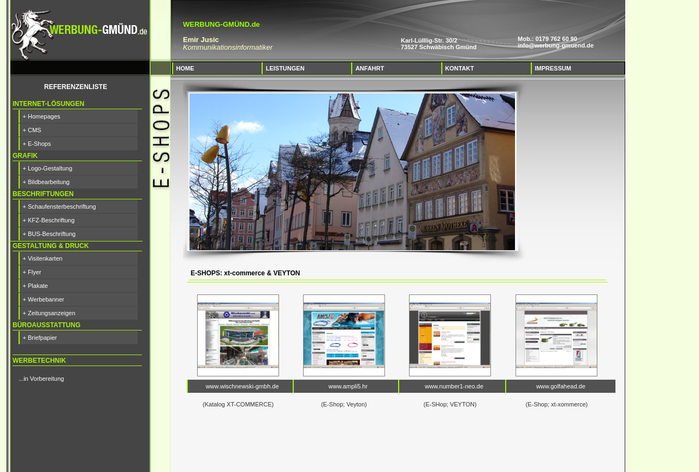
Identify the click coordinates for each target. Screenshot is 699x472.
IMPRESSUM (553, 68)
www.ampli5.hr (348, 386)
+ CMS (32, 130)
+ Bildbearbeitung (46, 182)
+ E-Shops (37, 143)
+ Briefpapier (40, 337)
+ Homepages (42, 116)
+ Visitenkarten (43, 258)
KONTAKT (459, 68)
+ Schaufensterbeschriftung (59, 206)
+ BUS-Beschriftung (49, 234)
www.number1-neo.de (454, 386)
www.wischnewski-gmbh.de (242, 386)
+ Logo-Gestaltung (48, 168)
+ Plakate (35, 285)
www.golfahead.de (560, 386)
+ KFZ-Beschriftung (49, 220)
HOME (185, 68)
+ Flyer (32, 272)
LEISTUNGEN (285, 68)
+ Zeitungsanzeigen (49, 313)
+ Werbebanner (43, 299)
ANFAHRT (370, 68)
